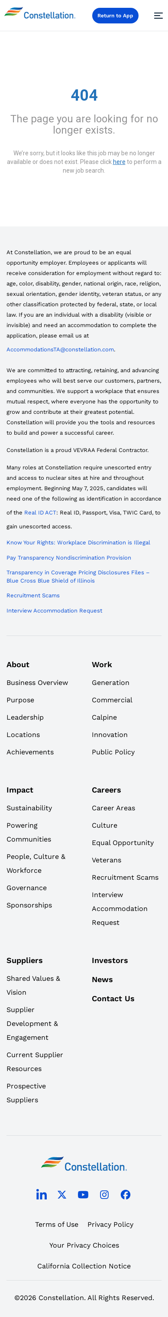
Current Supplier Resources (34, 1062)
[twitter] (62, 1196)
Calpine (104, 717)
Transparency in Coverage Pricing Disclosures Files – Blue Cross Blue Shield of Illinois (78, 576)
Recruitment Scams (33, 595)
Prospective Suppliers (26, 1093)
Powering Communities (28, 832)
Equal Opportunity (123, 843)
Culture (104, 825)
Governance (26, 888)
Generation (110, 682)
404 (84, 95)
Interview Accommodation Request (54, 610)
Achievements (30, 752)
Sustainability (29, 808)
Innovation (110, 735)
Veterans (106, 860)
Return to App (115, 16)
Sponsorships (29, 905)
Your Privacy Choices (84, 1245)
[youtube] (83, 1196)
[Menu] (157, 15)
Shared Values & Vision (33, 985)
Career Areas (113, 808)
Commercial (112, 700)
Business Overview (37, 682)
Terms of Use (56, 1224)
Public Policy (113, 752)
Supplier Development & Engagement (32, 1024)
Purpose (20, 700)
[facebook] (126, 1196)
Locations (23, 735)
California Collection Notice (84, 1266)
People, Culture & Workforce (35, 863)
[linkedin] (41, 1196)
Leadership (25, 717)
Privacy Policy (110, 1224)
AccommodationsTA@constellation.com (60, 349)
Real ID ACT (40, 512)
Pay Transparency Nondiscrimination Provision (68, 557)
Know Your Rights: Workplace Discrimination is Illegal (78, 542)
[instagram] (104, 1196)
